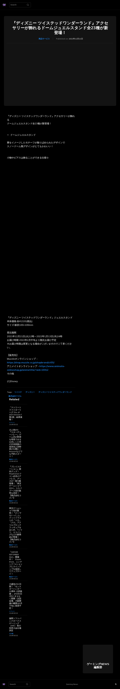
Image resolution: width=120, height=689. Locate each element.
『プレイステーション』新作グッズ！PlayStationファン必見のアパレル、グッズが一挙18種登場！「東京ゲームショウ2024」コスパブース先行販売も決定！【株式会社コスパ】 (15, 482)
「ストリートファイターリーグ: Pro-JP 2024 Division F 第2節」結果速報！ (15, 413)
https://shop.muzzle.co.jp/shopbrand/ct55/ (31, 362)
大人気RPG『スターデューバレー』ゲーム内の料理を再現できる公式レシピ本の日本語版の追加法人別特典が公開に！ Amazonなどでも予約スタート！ (15, 443)
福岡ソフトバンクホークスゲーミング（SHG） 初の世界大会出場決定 (15, 624)
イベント (12, 422)
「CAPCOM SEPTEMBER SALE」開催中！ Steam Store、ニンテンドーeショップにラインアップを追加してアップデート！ (15, 563)
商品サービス (44, 39)
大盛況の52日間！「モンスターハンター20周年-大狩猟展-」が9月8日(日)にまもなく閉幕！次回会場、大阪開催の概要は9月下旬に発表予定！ (15, 596)
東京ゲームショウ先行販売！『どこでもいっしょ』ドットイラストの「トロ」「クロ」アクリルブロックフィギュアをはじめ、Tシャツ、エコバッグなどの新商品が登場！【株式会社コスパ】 (15, 525)
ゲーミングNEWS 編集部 (98, 665)
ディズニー (30, 392)
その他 (11, 633)
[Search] (28, 4)
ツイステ (18, 392)
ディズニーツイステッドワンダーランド (55, 392)
